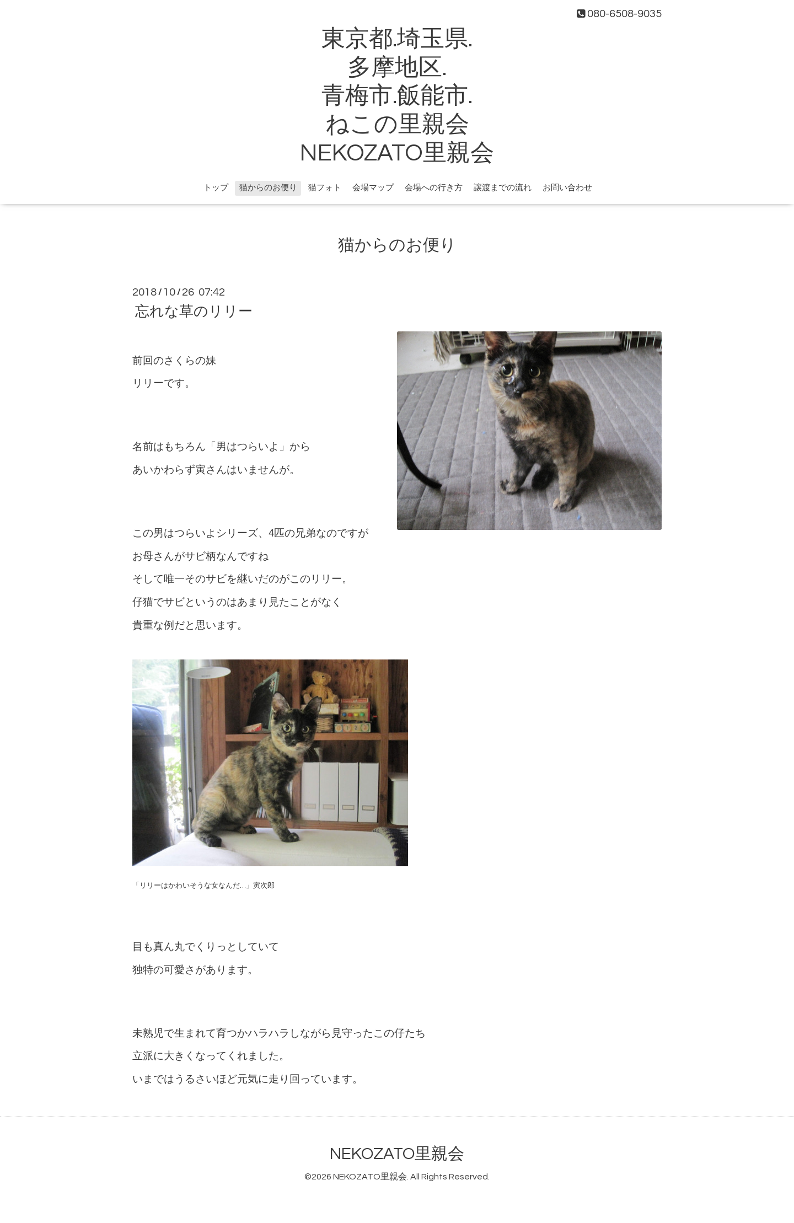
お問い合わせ (567, 188)
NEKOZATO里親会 (397, 1153)
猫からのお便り (268, 188)
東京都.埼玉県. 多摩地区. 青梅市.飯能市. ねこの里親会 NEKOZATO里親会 (397, 96)
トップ (215, 188)
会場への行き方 (434, 188)
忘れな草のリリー (194, 311)
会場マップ (373, 188)
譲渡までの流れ (503, 188)
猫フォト (324, 188)
